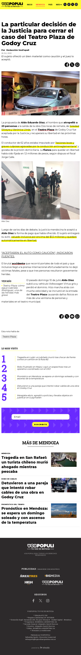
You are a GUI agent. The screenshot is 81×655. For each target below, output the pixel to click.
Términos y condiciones (41, 630)
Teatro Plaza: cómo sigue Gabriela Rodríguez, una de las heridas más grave (12, 290)
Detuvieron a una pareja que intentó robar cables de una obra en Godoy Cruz (48, 387)
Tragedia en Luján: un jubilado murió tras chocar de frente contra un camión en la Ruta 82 (46, 358)
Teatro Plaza (46, 129)
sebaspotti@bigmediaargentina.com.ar (40, 639)
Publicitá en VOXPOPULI (40, 635)
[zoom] (40, 93)
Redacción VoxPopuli (17, 50)
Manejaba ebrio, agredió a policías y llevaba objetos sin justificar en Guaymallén (44, 396)
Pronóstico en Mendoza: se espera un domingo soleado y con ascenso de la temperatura (48, 377)
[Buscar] (65, 4)
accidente (18, 263)
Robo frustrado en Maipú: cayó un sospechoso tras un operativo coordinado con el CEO (44, 368)
